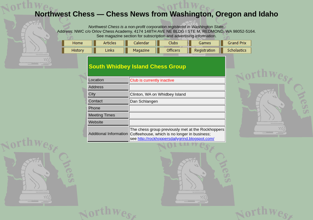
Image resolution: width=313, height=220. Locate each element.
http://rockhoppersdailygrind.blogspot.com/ (176, 138)
